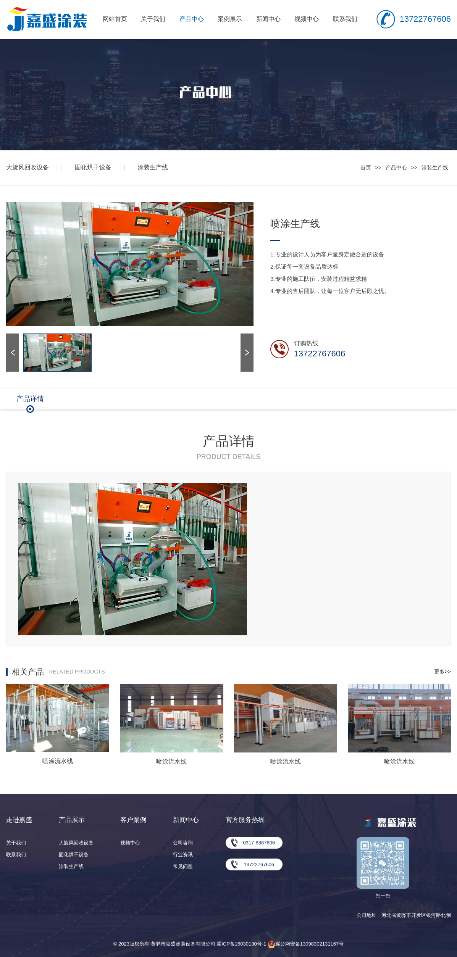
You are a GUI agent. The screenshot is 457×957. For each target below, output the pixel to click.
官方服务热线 (245, 820)
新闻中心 (268, 19)
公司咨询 (183, 843)
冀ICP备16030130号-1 (241, 944)
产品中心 (191, 19)
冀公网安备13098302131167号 (306, 944)
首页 (365, 167)
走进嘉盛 (19, 820)
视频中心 (306, 19)
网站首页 (115, 19)
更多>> (442, 672)
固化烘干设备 (93, 167)
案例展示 (230, 19)
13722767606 (425, 19)
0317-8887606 (259, 843)
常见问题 (183, 866)
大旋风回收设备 (27, 167)
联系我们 (345, 19)
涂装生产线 (152, 167)
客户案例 (133, 820)
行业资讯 (183, 854)
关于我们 (153, 19)
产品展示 (72, 820)
